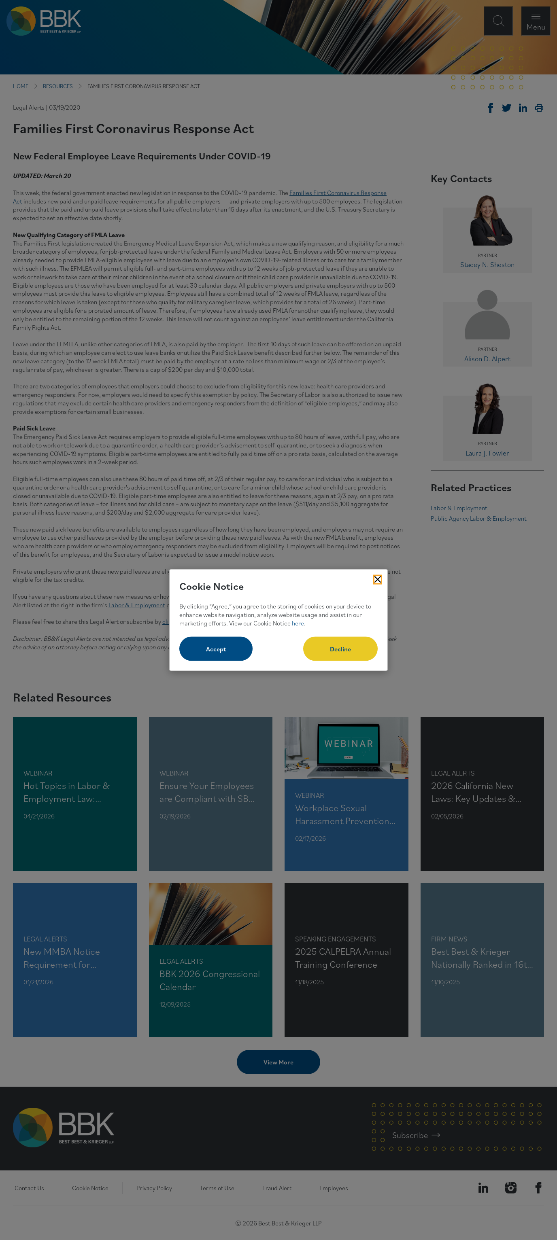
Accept (216, 649)
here (298, 623)
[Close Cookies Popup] (377, 579)
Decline (340, 649)
